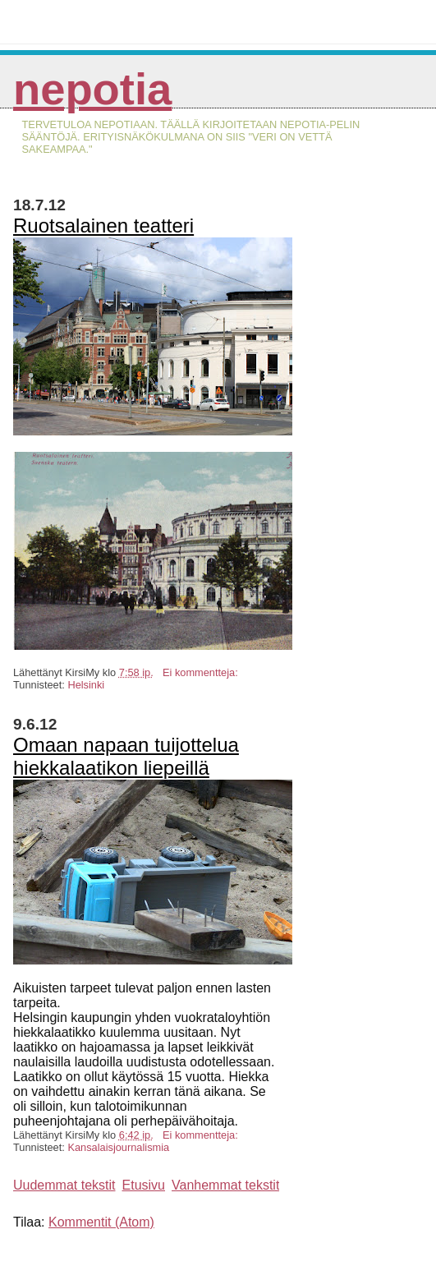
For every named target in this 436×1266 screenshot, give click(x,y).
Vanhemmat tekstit (225, 1185)
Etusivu (143, 1185)
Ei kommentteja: (202, 672)
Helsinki (85, 685)
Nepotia (92, 89)
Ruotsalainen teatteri (103, 225)
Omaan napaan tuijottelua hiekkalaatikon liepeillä (126, 756)
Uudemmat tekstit (64, 1185)
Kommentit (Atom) (101, 1222)
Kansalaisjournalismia (118, 1147)
